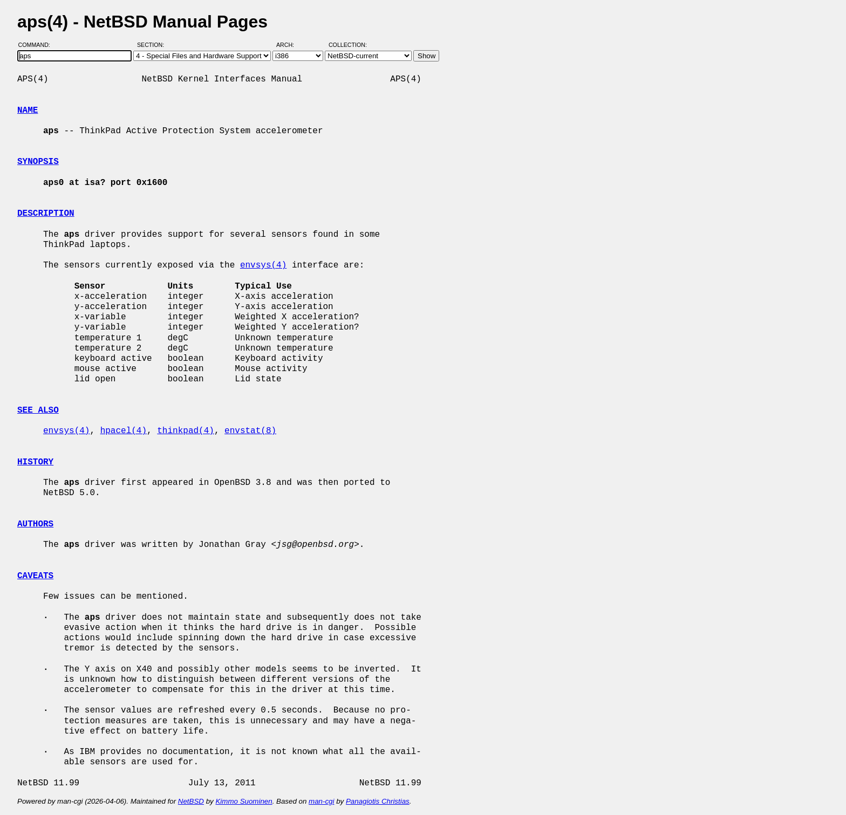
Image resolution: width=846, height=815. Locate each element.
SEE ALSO (38, 410)
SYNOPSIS (38, 162)
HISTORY (35, 462)
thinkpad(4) (185, 431)
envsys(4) (263, 265)
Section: (153, 45)
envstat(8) (250, 431)
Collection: (348, 45)
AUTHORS (35, 524)
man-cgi (321, 801)
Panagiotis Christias (378, 801)
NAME (27, 111)
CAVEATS (35, 576)
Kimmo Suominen (243, 801)
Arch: (290, 45)
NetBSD (191, 801)
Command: (37, 45)
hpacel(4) (123, 431)
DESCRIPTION (45, 214)
